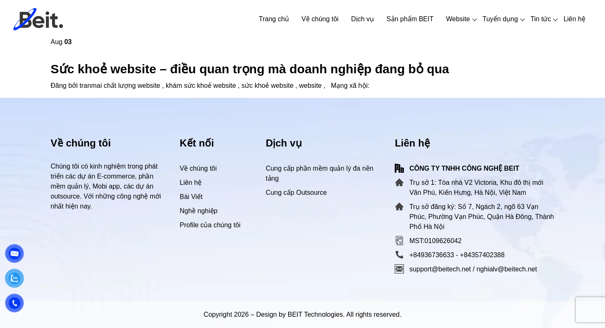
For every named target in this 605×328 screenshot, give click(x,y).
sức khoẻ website (268, 85)
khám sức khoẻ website (201, 85)
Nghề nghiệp (199, 210)
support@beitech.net (440, 269)
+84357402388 (482, 254)
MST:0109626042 (435, 240)
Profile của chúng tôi (210, 225)
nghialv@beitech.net (506, 269)
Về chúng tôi (198, 168)
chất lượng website (132, 85)
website (310, 85)
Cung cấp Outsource (296, 192)
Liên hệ (191, 182)
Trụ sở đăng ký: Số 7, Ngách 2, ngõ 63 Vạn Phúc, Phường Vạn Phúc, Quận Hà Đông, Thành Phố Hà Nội (481, 216)
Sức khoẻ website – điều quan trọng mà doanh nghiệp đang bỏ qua (250, 69)
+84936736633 (431, 254)
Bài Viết (191, 196)
